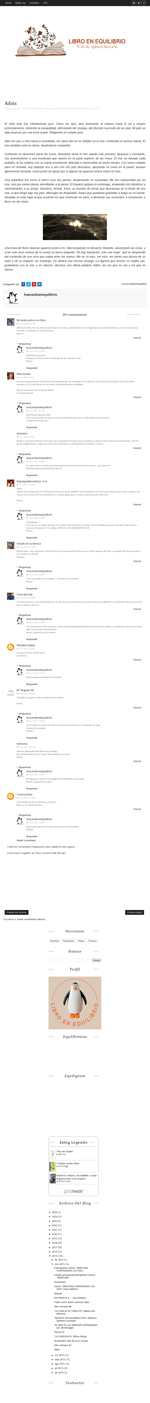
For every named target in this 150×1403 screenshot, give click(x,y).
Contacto (34, 2)
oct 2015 (60, 1355)
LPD (45, 2)
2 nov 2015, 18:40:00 (36, 574)
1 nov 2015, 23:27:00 (27, 323)
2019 (55, 1238)
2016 (55, 1251)
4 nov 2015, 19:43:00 (36, 774)
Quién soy (20, 2)
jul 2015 (59, 1368)
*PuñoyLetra (37, 108)
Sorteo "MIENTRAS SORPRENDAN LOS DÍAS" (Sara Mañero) (74, 1288)
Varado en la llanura (29, 543)
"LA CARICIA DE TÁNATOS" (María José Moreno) (74, 1312)
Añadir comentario (26, 840)
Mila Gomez (24, 374)
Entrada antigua (134, 912)
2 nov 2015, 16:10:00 (27, 547)
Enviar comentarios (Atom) (31, 919)
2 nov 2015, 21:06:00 (27, 648)
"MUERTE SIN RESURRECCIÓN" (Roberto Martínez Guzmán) (75, 1319)
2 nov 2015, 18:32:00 (36, 461)
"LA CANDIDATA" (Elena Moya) (70, 1336)
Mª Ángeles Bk (25, 690)
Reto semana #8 (62, 1306)
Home (8, 2)
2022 (55, 1225)
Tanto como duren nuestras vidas (71, 1302)
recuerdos (85, 108)
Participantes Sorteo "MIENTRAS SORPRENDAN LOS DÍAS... (71, 1269)
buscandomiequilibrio (39, 347)
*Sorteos (92, 941)
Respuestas (25, 343)
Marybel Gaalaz (26, 645)
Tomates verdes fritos (67, 1163)
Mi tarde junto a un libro (31, 320)
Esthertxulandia (70, 108)
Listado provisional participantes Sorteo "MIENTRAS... (74, 1276)
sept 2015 (60, 1359)
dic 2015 (59, 1259)
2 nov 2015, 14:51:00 (27, 484)
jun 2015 (59, 1372)
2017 (55, 1247)
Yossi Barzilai (24, 594)
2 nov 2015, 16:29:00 (27, 598)
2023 (55, 1221)
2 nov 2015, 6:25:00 (26, 437)
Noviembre (60, 1281)
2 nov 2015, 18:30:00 (36, 351)
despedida (56, 108)
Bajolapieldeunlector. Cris (32, 481)
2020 (55, 1234)
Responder (137, 338)
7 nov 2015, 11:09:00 (36, 822)
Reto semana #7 (62, 1345)
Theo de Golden (64, 1151)
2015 (55, 1255)
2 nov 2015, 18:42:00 (36, 622)
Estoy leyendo (74, 1142)
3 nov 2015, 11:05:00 (36, 721)
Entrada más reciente (17, 912)
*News (81, 941)
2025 (55, 1212)
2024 (55, 1216)
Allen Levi (62, 1154)
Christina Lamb (64, 1181)
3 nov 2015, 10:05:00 (27, 693)
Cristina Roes (24, 794)
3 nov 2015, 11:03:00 (36, 673)
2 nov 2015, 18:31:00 (36, 410)
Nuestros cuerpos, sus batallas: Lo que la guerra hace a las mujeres (76, 1177)
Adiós (57, 1349)
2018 (55, 1242)
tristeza (94, 108)
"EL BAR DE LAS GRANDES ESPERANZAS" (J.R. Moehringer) (76, 1326)
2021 (55, 1229)
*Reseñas (54, 941)
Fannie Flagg (63, 1166)
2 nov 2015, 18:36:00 (36, 518)
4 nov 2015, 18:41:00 (27, 747)
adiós (47, 108)
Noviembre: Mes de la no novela (71, 1340)
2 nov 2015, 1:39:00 (26, 377)
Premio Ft (59, 1332)
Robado (58, 1293)
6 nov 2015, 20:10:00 (27, 798)
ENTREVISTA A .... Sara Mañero (70, 1297)
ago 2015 (60, 1363)
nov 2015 (60, 1264)
